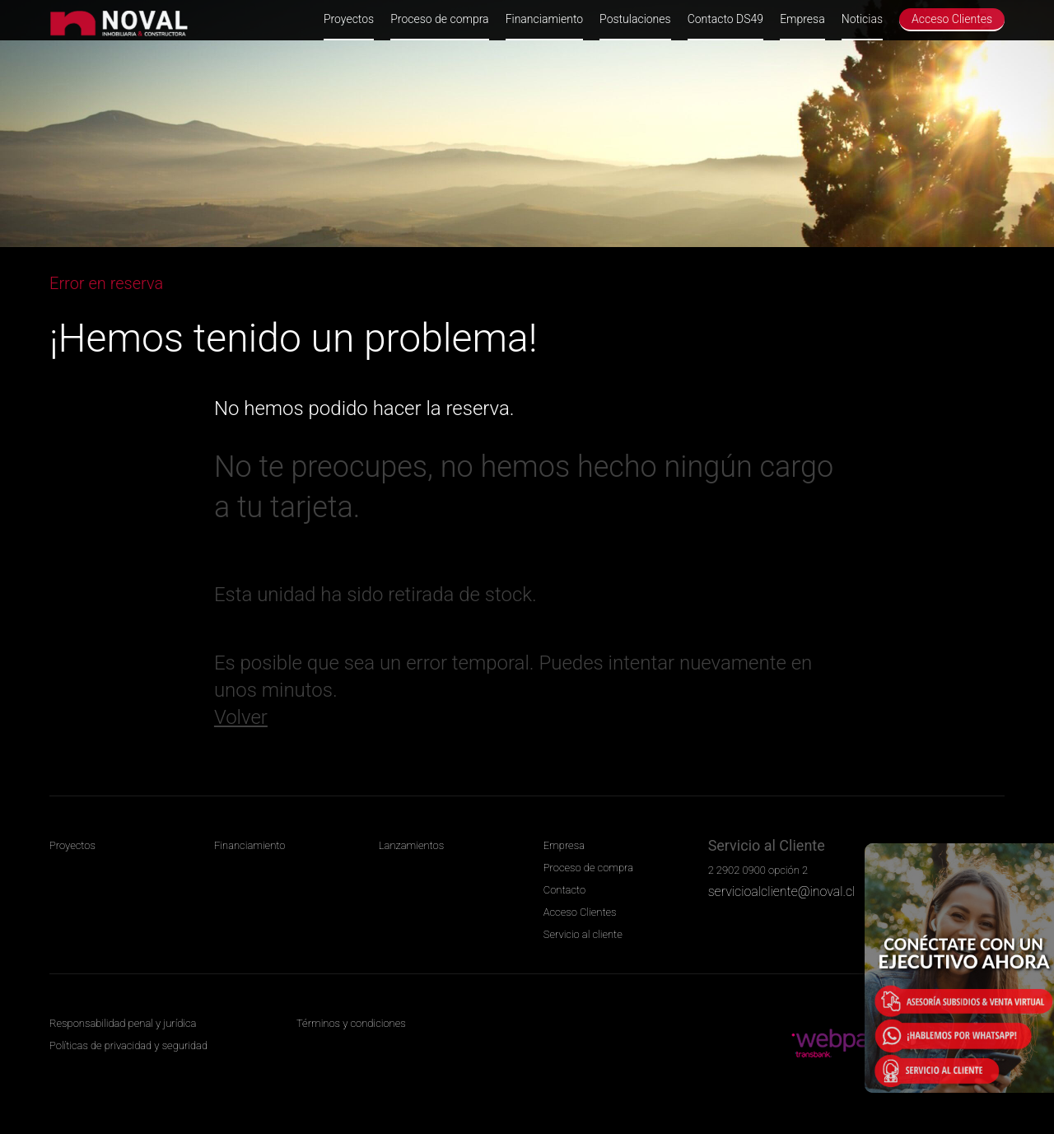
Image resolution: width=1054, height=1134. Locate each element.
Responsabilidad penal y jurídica (122, 1023)
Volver (241, 717)
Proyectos (349, 19)
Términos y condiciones (351, 1023)
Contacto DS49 (725, 19)
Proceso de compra (439, 19)
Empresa (802, 19)
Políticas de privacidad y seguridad (128, 1045)
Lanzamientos (411, 845)
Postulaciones (635, 19)
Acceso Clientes (952, 19)
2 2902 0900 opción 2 (758, 870)
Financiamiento (544, 19)
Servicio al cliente (583, 934)
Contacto (564, 890)
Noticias (862, 19)
